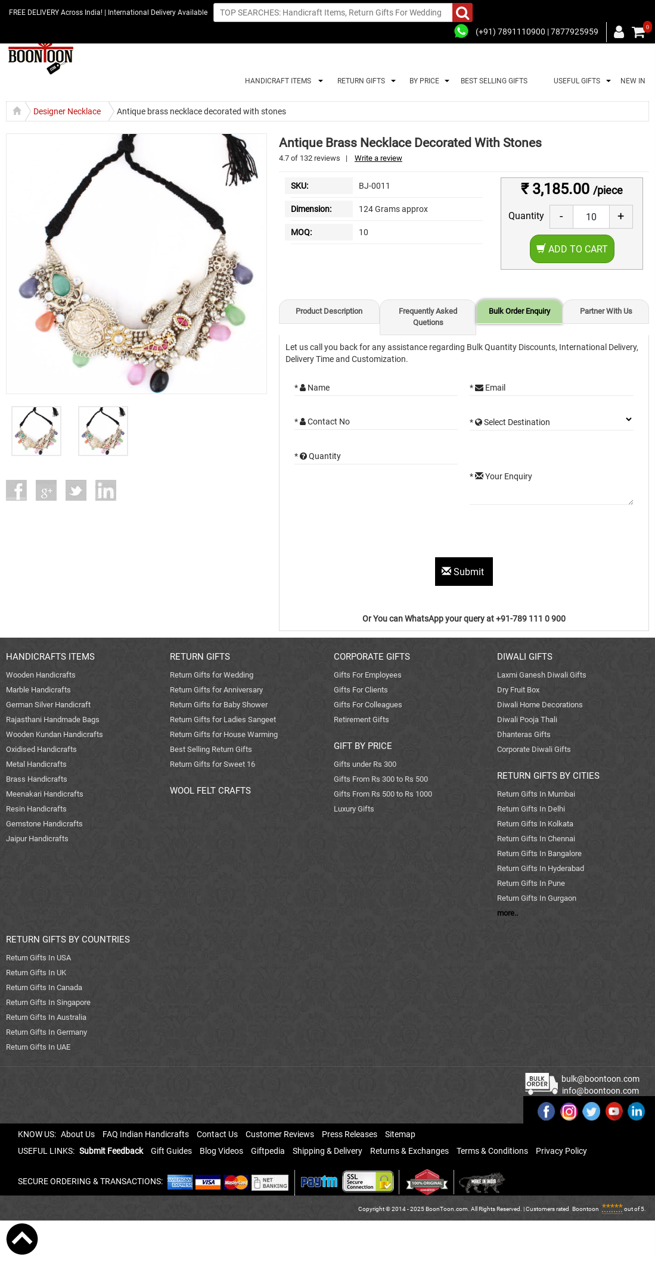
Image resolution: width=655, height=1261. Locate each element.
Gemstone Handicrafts (44, 823)
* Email (487, 387)
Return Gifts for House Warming (224, 734)
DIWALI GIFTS (524, 656)
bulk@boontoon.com (600, 1079)
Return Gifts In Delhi (531, 808)
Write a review (378, 158)
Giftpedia (268, 1151)
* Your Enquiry (501, 476)
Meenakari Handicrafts (44, 793)
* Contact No (322, 421)
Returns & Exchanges (409, 1151)
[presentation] (385, 534)
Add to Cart (572, 249)
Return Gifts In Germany (46, 1032)
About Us (78, 1134)
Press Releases (349, 1134)
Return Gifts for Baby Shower (219, 704)
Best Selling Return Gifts (211, 749)
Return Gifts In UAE (38, 1046)
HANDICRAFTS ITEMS (50, 656)
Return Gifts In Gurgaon (536, 898)
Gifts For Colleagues (368, 704)
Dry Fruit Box (518, 689)
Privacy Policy (561, 1151)
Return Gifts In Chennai (536, 838)
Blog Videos (221, 1151)
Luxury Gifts (354, 808)
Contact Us (217, 1134)
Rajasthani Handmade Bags (53, 719)
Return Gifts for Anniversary (216, 689)
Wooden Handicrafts (41, 674)
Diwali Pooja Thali (527, 719)
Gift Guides (171, 1151)
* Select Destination (510, 422)
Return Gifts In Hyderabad (540, 868)
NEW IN (632, 81)
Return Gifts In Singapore (48, 1002)
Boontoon (585, 1209)
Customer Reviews (280, 1134)
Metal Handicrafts (36, 764)
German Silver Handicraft (48, 704)
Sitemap (400, 1134)
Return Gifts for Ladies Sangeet (223, 719)
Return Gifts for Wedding (211, 674)
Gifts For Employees (368, 674)
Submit (464, 572)
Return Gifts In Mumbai (536, 793)
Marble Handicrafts (38, 689)
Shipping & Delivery (327, 1151)
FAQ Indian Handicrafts (146, 1134)
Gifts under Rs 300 (365, 764)
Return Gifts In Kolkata (535, 823)
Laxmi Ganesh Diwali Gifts (541, 674)
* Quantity (317, 456)
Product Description (329, 311)
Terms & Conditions (492, 1151)
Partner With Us (606, 311)
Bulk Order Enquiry (519, 311)
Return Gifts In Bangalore (539, 853)
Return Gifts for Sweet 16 (212, 764)
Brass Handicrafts (36, 779)
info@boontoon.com (600, 1090)
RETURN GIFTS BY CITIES (548, 775)
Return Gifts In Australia (46, 1017)
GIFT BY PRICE (363, 746)
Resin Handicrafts (36, 808)
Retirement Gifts (361, 719)
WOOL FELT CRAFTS (210, 790)
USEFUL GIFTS (575, 81)
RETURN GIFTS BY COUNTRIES (68, 939)
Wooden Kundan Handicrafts (54, 734)
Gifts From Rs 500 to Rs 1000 (383, 793)
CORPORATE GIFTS (372, 656)
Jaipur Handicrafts (37, 838)
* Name (312, 387)
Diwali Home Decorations (540, 704)
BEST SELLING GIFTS (494, 81)
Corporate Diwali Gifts (534, 749)
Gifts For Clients (361, 689)
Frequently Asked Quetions (428, 317)
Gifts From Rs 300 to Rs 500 (381, 779)
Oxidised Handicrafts (41, 749)
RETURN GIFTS (359, 81)
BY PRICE (422, 81)
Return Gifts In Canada (44, 987)
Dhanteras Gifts (524, 734)
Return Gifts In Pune (531, 883)
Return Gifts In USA (38, 957)
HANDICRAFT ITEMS (276, 81)
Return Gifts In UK (36, 972)
